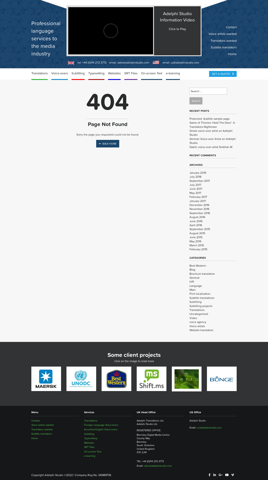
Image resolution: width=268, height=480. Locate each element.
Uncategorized (198, 314)
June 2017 (195, 189)
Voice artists (197, 326)
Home (232, 54)
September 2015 (199, 229)
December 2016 (199, 205)
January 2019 (197, 173)
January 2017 (197, 201)
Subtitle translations (201, 298)
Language (195, 286)
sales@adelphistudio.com (133, 62)
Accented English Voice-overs (100, 429)
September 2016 (199, 213)
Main (192, 290)
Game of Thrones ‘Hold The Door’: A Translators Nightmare (212, 124)
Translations (39, 73)
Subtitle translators (224, 47)
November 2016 (199, 209)
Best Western (197, 265)
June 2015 (195, 237)
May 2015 (195, 241)
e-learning (173, 73)
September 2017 (199, 181)
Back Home (108, 143)
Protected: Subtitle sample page (209, 118)
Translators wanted (224, 40)
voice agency (197, 322)
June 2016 (195, 221)
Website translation (201, 330)
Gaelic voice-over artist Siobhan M (210, 147)
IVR (191, 281)
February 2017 (198, 197)
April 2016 (195, 225)
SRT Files (130, 73)
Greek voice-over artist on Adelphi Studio (211, 133)
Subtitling (78, 73)
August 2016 (197, 217)
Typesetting (96, 73)
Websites (114, 73)
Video (193, 318)
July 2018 (195, 176)
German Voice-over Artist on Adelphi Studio (212, 141)
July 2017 (195, 185)
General (194, 277)
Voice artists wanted (223, 34)
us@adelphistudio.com (185, 62)
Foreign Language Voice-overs (101, 425)
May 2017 (195, 193)
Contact (231, 27)
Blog (192, 269)
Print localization (199, 293)
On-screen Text (151, 73)
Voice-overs (59, 73)
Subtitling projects (200, 306)
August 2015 (197, 233)
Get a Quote (223, 74)
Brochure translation (202, 274)
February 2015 (198, 249)
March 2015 (196, 245)
